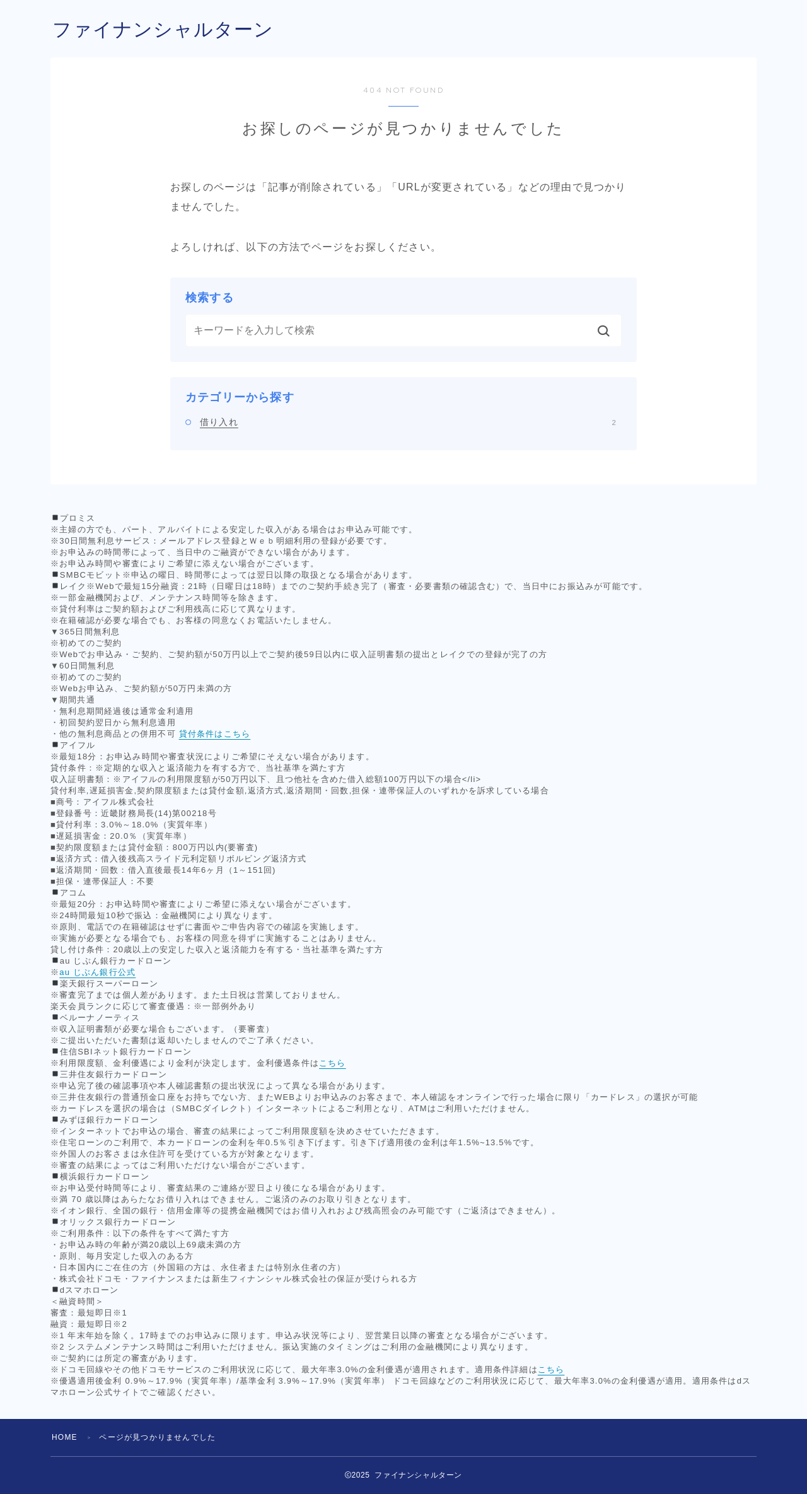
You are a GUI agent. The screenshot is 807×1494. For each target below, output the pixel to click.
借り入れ (408, 422)
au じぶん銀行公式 (97, 972)
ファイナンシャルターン (163, 29)
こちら (332, 1063)
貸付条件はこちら (215, 733)
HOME (65, 1437)
